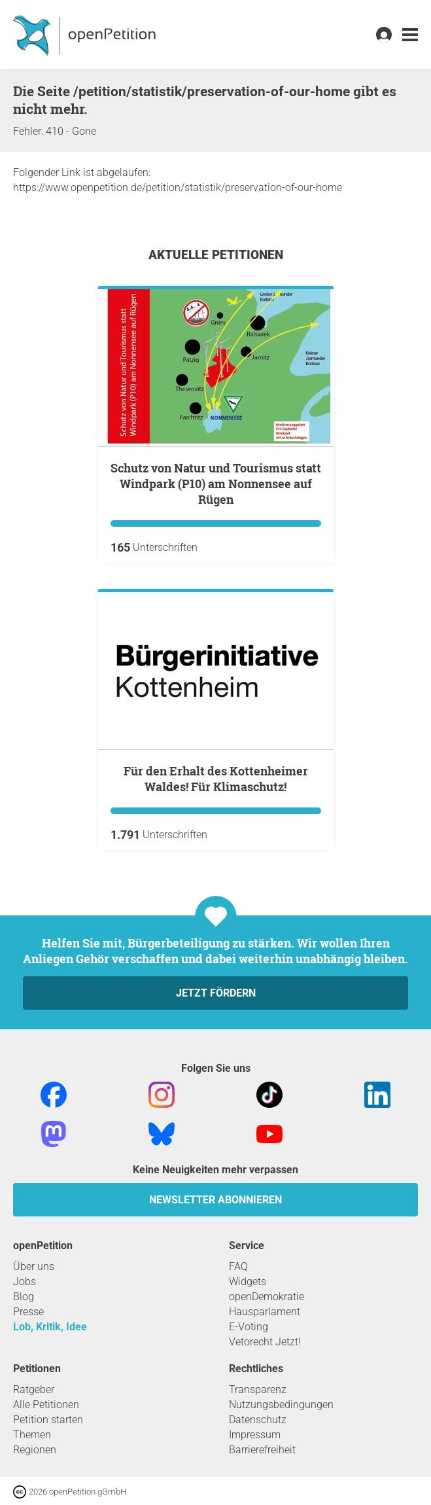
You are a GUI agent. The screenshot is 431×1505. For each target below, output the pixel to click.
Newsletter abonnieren (215, 1200)
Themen (32, 1434)
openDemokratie (266, 1296)
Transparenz (257, 1389)
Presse (28, 1311)
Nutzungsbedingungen (281, 1404)
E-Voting (248, 1326)
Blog (23, 1296)
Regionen (34, 1449)
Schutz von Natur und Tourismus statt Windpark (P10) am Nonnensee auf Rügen (216, 483)
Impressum (255, 1434)
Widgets (247, 1281)
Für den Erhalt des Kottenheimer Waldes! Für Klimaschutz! (216, 778)
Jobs (24, 1281)
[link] (410, 35)
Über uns (33, 1266)
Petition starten (48, 1419)
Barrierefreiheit (262, 1449)
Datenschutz (257, 1419)
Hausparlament (264, 1311)
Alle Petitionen (46, 1404)
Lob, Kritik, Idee (50, 1326)
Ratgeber (33, 1389)
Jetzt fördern (216, 993)
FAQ (238, 1266)
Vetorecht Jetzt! (265, 1342)
